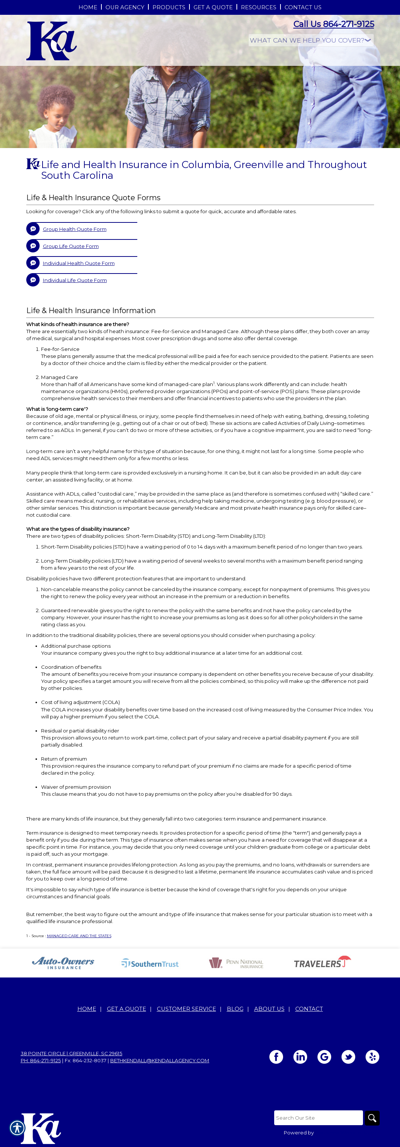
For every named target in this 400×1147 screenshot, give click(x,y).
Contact (309, 1009)
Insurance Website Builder (347, 1133)
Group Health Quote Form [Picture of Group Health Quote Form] (75, 229)
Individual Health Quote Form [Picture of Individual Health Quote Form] (79, 263)
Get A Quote (126, 1009)
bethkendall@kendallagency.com (159, 1060)
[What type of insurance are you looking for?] (311, 40)
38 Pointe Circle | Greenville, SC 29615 (71, 1053)
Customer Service (186, 1009)
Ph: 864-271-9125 (41, 1060)
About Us (269, 1009)
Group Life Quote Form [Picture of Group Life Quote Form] (71, 246)
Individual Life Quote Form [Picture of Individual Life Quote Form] (75, 280)
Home (86, 1009)
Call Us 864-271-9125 (333, 24)
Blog (235, 1009)
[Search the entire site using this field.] (318, 1117)
